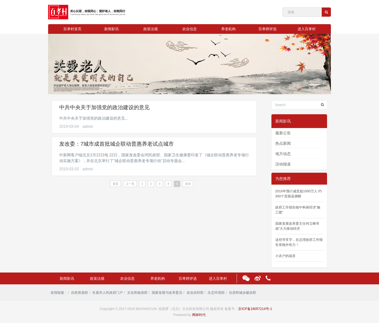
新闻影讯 (111, 29)
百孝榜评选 (267, 29)
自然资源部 (79, 292)
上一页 (130, 184)
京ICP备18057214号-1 (255, 309)
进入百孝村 (307, 29)
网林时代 (199, 315)
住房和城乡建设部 (242, 292)
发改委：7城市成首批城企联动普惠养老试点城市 (116, 144)
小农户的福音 (285, 256)
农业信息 (189, 29)
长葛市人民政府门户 (107, 292)
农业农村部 (195, 292)
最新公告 (283, 133)
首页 (115, 184)
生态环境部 (216, 292)
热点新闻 (283, 143)
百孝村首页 (72, 29)
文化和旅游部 (137, 292)
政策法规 (150, 29)
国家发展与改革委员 (167, 292)
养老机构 (228, 29)
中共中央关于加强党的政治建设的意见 (104, 107)
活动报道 (283, 164)
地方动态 (283, 154)
